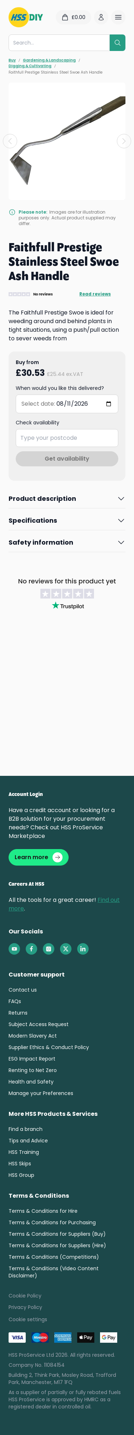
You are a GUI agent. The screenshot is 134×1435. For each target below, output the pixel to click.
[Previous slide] (10, 141)
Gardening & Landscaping (49, 60)
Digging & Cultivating (30, 66)
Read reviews (95, 294)
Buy (12, 60)
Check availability (37, 422)
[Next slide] (124, 141)
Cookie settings (28, 1319)
